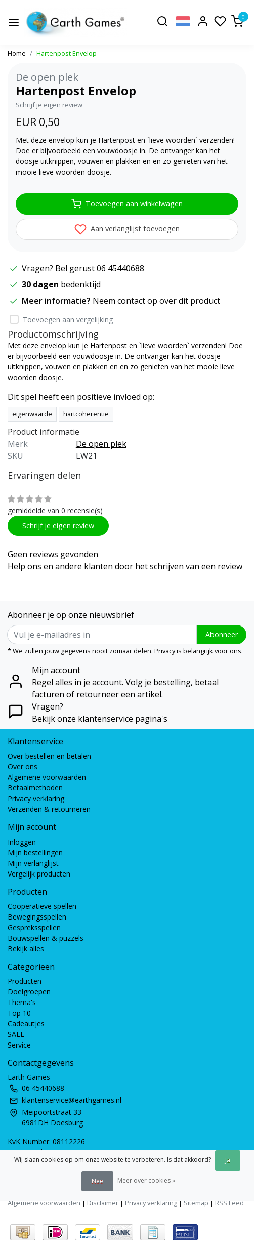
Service (19, 1045)
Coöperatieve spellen (42, 906)
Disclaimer (102, 1202)
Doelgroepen (29, 991)
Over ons (22, 766)
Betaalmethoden (35, 787)
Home (17, 53)
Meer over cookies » (146, 1180)
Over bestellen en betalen (49, 756)
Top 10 (19, 1013)
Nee (97, 1181)
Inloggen (22, 842)
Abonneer (221, 634)
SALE (16, 1034)
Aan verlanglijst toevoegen (127, 229)
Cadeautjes (26, 1023)
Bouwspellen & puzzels (45, 938)
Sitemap (196, 1202)
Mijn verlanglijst (33, 863)
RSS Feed (229, 1202)
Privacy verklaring (36, 798)
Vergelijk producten (39, 874)
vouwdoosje (93, 356)
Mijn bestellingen (35, 852)
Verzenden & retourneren (49, 809)
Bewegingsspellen (37, 917)
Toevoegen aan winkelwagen (127, 204)
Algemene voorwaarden (47, 777)
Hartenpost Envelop (66, 53)
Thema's (22, 1002)
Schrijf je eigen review (49, 104)
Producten (24, 981)
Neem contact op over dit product (156, 300)
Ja (227, 1160)
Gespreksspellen (34, 927)
